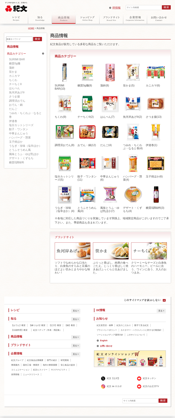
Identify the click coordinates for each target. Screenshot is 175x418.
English (103, 340)
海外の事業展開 (50, 365)
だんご (13, 108)
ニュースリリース (31, 374)
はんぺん (14, 88)
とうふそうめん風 (20, 149)
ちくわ (13, 80)
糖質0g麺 (14, 63)
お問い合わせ (159, 18)
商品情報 (64, 18)
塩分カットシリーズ (21, 125)
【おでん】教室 (18, 325)
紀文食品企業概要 (35, 360)
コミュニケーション (20, 370)
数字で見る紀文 (141, 325)
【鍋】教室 (70, 325)
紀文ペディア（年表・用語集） (47, 330)
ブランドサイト (111, 18)
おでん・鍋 (16, 104)
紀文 (16, 6)
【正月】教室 (55, 325)
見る (75, 311)
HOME (31, 28)
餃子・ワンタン (18, 129)
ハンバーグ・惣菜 (20, 137)
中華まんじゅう (18, 133)
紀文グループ (17, 360)
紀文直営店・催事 (105, 325)
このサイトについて (136, 335)
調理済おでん (17, 100)
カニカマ (14, 75)
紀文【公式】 (113, 378)
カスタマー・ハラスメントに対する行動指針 (141, 330)
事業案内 (15, 365)
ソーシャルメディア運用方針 (110, 335)
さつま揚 (14, 96)
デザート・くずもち (21, 158)
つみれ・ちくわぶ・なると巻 (25, 115)
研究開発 (65, 360)
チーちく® (15, 84)
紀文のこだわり (124, 325)
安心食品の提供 (68, 365)
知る (40, 18)
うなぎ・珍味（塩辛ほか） (25, 145)
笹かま (13, 71)
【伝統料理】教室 (20, 330)
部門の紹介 (52, 360)
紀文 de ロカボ (114, 386)
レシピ (16, 18)
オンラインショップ (87, 18)
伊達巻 (13, 121)
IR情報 (116, 7)
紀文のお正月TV (151, 386)
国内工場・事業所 (31, 365)
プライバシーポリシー (107, 330)
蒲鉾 (11, 67)
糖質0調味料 (16, 162)
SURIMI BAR (17, 59)
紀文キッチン (149, 378)
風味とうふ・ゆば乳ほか (24, 154)
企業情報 (135, 18)
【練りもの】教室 (37, 325)
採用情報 (15, 374)
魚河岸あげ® (17, 92)
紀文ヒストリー (40, 370)
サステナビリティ (59, 370)
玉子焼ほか (16, 141)
